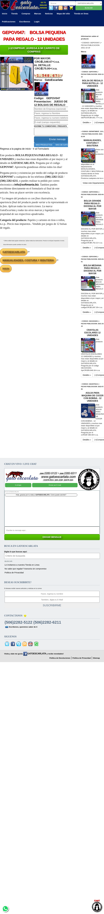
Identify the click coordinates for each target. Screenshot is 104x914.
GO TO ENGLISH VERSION (43, 5)
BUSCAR (89, 8)
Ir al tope (18, 481)
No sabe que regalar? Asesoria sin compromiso (25, 569)
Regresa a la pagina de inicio (15, 148)
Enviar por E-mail (55, 481)
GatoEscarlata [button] (54, 79)
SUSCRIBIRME (52, 605)
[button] (41, 88)
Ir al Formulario (41, 148)
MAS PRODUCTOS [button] (44, 145)
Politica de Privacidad (14, 572)
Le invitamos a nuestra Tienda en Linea (22, 565)
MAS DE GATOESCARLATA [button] (67, 145)
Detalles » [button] (87, 122)
